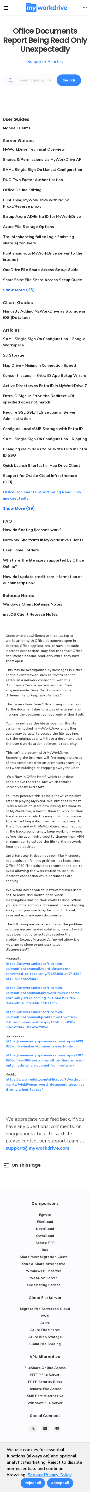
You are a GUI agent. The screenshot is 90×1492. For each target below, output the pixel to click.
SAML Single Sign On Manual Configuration (42, 169)
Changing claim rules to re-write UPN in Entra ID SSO (45, 452)
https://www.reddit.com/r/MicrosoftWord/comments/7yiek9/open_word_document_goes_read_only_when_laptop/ (45, 1084)
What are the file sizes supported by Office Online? (43, 563)
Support (35, 62)
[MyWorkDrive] (46, 7)
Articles (55, 62)
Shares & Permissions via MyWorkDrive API (43, 159)
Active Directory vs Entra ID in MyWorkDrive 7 (45, 385)
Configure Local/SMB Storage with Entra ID (43, 429)
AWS (45, 1316)
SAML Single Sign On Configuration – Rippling (45, 439)
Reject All (33, 1482)
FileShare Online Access (45, 1368)
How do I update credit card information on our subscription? (43, 580)
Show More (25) (19, 290)
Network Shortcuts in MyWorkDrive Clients (43, 540)
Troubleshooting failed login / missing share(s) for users (38, 240)
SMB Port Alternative (45, 1396)
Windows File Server (45, 1403)
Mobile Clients (16, 128)
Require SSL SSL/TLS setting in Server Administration (39, 415)
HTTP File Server (45, 1375)
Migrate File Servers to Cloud (45, 1309)
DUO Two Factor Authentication (33, 180)
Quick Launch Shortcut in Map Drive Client (41, 465)
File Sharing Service (43, 1285)
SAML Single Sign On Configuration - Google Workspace (44, 342)
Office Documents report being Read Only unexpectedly (42, 495)
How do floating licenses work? (32, 530)
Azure (45, 1323)
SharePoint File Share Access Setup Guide (42, 280)
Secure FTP (45, 1243)
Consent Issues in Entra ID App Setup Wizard (44, 375)
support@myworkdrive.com (38, 1148)
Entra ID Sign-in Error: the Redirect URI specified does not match (38, 399)
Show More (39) (19, 508)
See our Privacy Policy (49, 1475)
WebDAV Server (43, 1278)
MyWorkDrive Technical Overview (34, 149)
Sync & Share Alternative (43, 1264)
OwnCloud (45, 1236)
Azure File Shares (45, 1330)
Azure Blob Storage (45, 1337)
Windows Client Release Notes (32, 604)
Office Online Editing (22, 190)
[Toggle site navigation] (6, 8)
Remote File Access (45, 1389)
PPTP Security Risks (45, 1382)
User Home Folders (21, 550)
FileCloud (45, 1222)
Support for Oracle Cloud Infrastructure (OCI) (40, 479)
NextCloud (45, 1229)
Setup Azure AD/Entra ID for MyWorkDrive (42, 216)
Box (45, 1250)
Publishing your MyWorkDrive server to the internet (42, 256)
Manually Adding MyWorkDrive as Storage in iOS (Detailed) (44, 314)
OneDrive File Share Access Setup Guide (40, 269)
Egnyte (45, 1215)
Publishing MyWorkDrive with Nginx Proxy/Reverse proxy (36, 203)
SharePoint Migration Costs (43, 1257)
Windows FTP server (43, 1271)
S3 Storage (13, 355)
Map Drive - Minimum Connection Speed (39, 365)
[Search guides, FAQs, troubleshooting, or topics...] (39, 80)
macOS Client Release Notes (30, 614)
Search (69, 80)
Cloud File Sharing (45, 1344)
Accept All (60, 1482)
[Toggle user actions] (84, 7)
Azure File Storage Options (28, 226)
